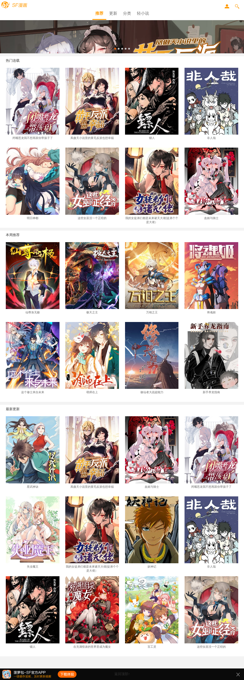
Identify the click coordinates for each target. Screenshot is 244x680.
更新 (113, 13)
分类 (127, 13)
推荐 (99, 13)
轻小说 (143, 13)
